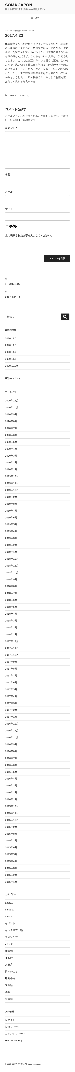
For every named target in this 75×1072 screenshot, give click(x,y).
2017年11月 (12, 648)
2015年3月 (11, 868)
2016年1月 (11, 799)
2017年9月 (11, 661)
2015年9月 (11, 826)
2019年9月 (11, 496)
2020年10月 (12, 407)
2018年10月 (12, 572)
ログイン (10, 1019)
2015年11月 (12, 813)
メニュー (37, 18)
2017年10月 (12, 654)
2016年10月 (12, 737)
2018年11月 (12, 565)
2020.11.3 (10, 345)
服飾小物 (10, 978)
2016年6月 (11, 765)
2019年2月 (11, 544)
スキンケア (11, 937)
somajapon (28, 31)
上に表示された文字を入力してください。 (29, 235)
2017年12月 (12, 641)
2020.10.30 (11, 365)
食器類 (9, 999)
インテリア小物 (14, 930)
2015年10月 (12, 819)
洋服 (7, 992)
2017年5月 (11, 689)
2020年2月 (11, 462)
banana (9, 909)
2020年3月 (11, 455)
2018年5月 (11, 606)
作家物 (9, 950)
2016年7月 (11, 758)
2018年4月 (11, 613)
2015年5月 (11, 854)
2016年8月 (11, 751)
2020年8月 (11, 421)
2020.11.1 (10, 358)
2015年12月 (12, 806)
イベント (10, 923)
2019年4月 (11, 531)
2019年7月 (11, 510)
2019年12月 (12, 476)
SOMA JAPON (18, 5)
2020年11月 (12, 400)
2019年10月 (12, 490)
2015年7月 (11, 840)
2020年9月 (11, 414)
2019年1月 (11, 551)
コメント (11, 127)
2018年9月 (11, 579)
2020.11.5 (10, 338)
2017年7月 (11, 675)
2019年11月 (12, 483)
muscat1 (14, 95)
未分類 (9, 985)
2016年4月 (11, 778)
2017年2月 (11, 709)
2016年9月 (11, 744)
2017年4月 (11, 696)
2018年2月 (11, 627)
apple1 (9, 902)
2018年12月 (12, 558)
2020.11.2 (10, 351)
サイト (9, 208)
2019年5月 (11, 524)
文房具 (9, 964)
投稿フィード (12, 1026)
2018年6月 (11, 599)
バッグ (9, 944)
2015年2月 (11, 874)
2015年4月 (11, 861)
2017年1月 (11, 716)
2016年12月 (12, 723)
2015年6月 (11, 847)
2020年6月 (11, 435)
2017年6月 (11, 682)
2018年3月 (11, 620)
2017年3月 (11, 703)
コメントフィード (15, 1033)
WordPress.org (13, 1040)
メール (9, 191)
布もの (9, 957)
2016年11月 (12, 730)
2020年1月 (11, 469)
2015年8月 (11, 833)
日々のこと (24, 95)
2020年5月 (11, 441)
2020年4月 (11, 448)
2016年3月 (11, 785)
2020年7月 (11, 428)
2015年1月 (11, 881)
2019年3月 (11, 538)
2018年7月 (11, 593)
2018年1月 (11, 634)
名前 (7, 174)
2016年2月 (11, 792)
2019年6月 (11, 517)
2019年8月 (11, 503)
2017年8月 (11, 668)
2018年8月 (11, 586)
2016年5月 (11, 771)
